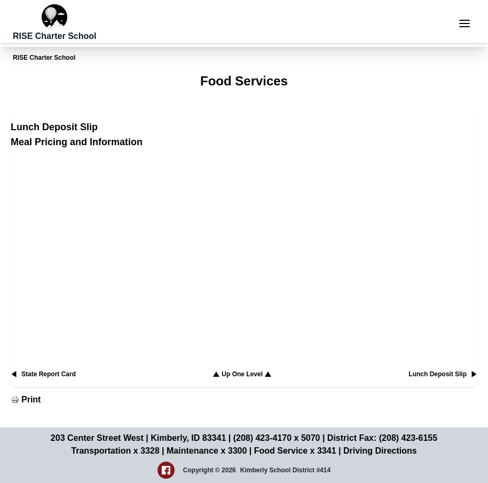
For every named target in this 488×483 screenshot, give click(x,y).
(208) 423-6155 (408, 437)
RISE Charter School (44, 57)
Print (31, 399)
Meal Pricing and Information (77, 142)
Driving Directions (380, 450)
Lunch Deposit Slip (54, 127)
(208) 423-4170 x (267, 437)
